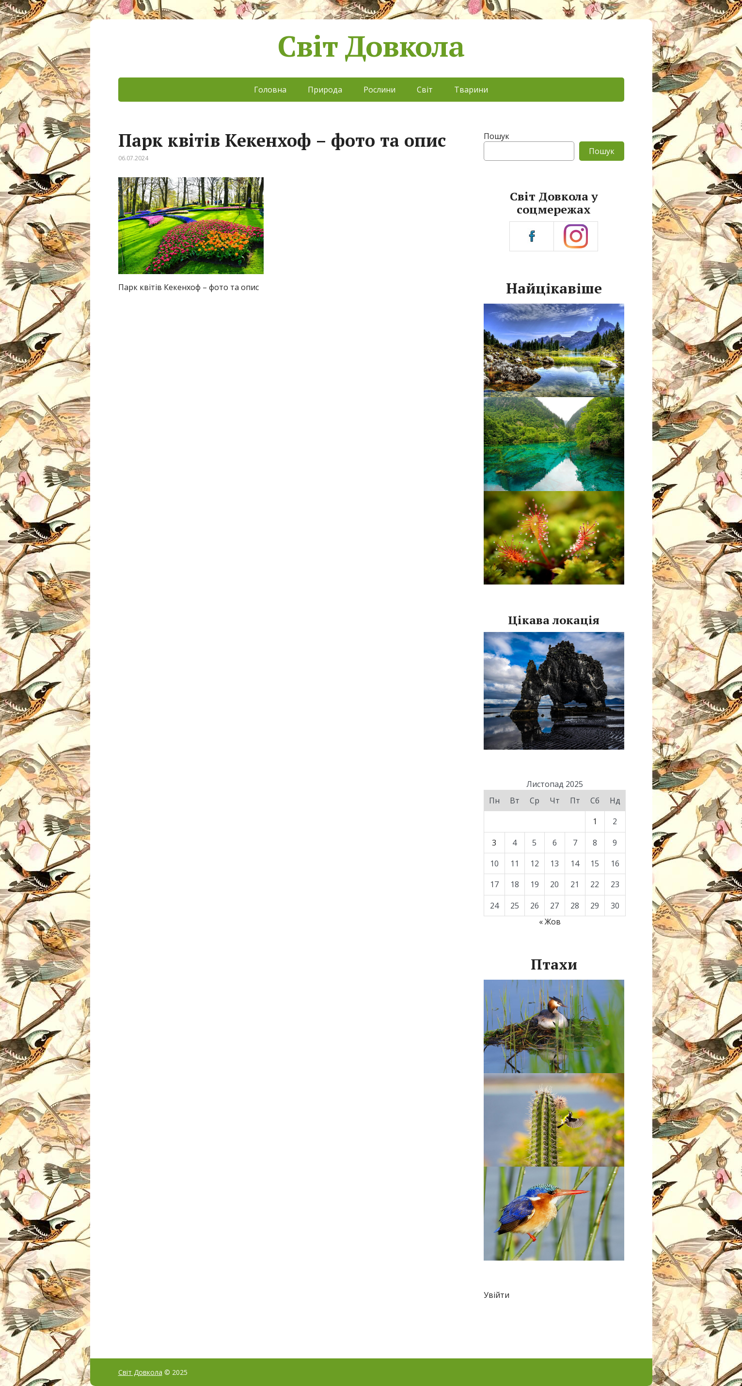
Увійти (496, 1295)
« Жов (550, 921)
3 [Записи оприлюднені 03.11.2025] (494, 842)
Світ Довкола (371, 46)
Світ (425, 89)
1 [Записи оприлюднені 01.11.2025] (595, 821)
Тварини (471, 89)
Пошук (496, 136)
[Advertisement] (288, 375)
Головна (270, 89)
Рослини (379, 89)
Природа (325, 89)
